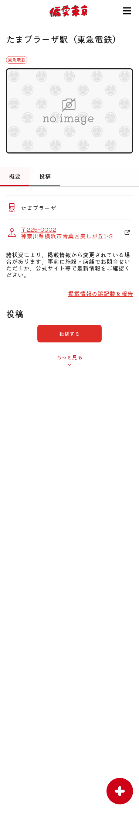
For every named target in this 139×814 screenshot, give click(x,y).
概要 (15, 176)
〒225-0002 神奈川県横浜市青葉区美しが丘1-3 (67, 232)
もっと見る (69, 357)
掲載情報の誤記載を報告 (100, 293)
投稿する (69, 333)
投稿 (45, 176)
